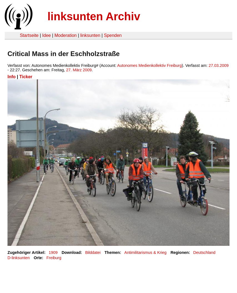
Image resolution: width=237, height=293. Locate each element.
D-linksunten (18, 258)
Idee (46, 35)
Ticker (25, 76)
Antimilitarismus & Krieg (145, 252)
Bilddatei (92, 252)
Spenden (113, 35)
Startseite (29, 35)
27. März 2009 (79, 70)
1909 (53, 252)
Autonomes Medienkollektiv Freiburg (149, 65)
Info (11, 76)
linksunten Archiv (93, 16)
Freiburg (53, 258)
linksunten (90, 35)
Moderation (65, 35)
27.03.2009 (219, 65)
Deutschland (204, 252)
